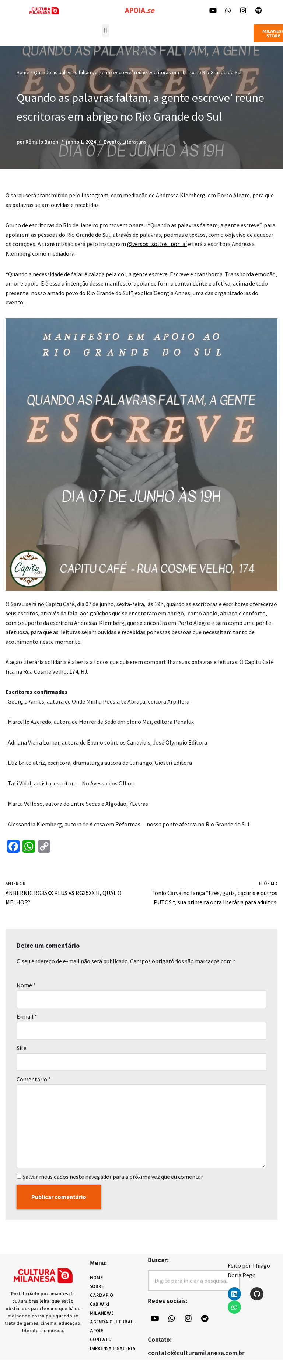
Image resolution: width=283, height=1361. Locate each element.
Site (22, 1049)
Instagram (94, 195)
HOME (96, 1279)
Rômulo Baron (41, 141)
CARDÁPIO (103, 1296)
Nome (26, 986)
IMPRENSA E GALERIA (113, 1350)
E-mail (27, 1017)
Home (23, 72)
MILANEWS (103, 1314)
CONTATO (101, 1341)
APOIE (96, 1332)
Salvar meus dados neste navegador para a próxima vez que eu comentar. (113, 1177)
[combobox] (194, 1282)
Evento (112, 141)
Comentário (34, 1080)
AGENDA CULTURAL (111, 1323)
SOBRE (97, 1288)
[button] (105, 30)
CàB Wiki (99, 1305)
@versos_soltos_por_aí (157, 244)
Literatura (134, 141)
